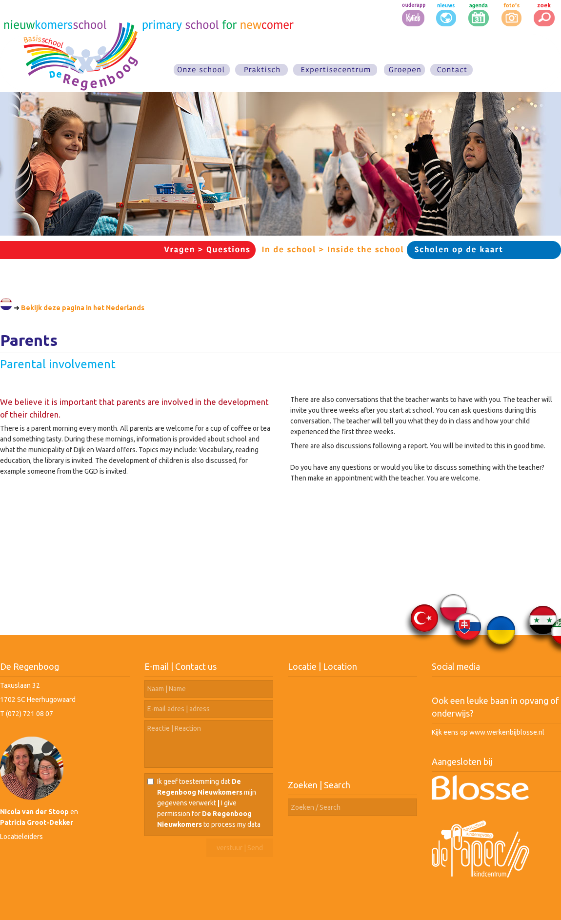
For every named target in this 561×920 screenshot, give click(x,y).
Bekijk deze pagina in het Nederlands (82, 308)
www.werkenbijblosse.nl (506, 732)
